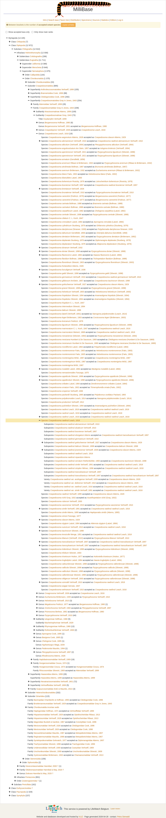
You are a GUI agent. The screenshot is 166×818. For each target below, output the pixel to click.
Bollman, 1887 (66, 167)
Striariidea (40, 696)
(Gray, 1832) (101, 498)
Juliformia (36, 64)
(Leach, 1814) (109, 314)
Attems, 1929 (110, 137)
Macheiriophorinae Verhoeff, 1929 (59, 623)
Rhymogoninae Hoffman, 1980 (58, 626)
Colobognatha (36, 56)
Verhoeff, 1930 (65, 501)
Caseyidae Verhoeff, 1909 (83, 748)
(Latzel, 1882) (110, 211)
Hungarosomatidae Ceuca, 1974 (53, 663)
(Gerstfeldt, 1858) (67, 159)
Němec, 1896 (73, 468)
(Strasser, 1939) (67, 229)
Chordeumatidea (43, 82)
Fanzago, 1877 (65, 516)
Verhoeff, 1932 (66, 248)
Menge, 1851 (65, 534)
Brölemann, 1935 (58, 597)
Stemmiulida (35, 759)
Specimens (86, 20)
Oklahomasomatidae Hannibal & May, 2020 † (45, 770)
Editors (113, 20)
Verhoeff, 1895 (65, 494)
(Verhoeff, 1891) (65, 314)
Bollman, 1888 (65, 203)
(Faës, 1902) (102, 174)
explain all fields (68, 25)
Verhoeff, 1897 (66, 185)
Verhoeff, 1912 (66, 402)
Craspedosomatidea (44, 86)
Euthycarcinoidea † (25, 788)
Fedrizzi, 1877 (56, 604)
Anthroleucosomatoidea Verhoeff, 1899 (57, 89)
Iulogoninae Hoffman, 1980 (56, 619)
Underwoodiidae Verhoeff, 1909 (47, 748)
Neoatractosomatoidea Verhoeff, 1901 (57, 681)
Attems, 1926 (66, 137)
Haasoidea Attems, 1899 (51, 678)
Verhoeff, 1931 (57, 126)
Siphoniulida (33, 762)
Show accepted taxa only (18, 32)
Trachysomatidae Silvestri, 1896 (47, 744)
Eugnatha (34, 60)
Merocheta (36, 67)
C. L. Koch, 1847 (66, 218)
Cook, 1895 (52, 634)
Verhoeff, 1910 (67, 141)
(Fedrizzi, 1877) (113, 196)
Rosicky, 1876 (66, 181)
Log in (120, 20)
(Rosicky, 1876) (114, 181)
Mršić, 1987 (66, 358)
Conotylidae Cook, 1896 (86, 722)
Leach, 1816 (93, 130)
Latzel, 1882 (66, 211)
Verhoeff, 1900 (66, 292)
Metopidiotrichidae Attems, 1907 (89, 733)
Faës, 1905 (67, 350)
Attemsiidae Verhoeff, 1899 (50, 104)
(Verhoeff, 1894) (66, 145)
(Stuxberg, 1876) (112, 225)
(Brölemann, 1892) (116, 236)
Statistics (105, 20)
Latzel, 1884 (65, 222)
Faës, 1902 (63, 174)
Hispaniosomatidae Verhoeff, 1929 (48, 715)
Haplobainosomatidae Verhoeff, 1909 (55, 659)
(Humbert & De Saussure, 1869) (131, 339)
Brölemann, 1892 (67, 236)
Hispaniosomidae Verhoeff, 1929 (47, 718)
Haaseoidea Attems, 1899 (52, 674)
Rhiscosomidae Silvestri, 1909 (52, 670)
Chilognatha (27, 49)
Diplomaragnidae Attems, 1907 (91, 740)
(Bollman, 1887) (111, 167)
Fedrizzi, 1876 (66, 321)
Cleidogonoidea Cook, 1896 (53, 97)
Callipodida (35, 75)
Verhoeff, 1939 (76, 450)
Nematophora (38, 71)
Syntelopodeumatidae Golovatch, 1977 (50, 740)
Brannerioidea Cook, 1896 (52, 93)
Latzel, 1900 (65, 178)
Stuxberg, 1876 (67, 225)
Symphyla (21, 795)
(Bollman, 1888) (107, 203)
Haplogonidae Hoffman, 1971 (46, 711)
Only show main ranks (42, 32)
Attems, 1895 (64, 512)
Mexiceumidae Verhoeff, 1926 (46, 729)
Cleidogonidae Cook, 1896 (91, 700)
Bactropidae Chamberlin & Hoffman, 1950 (51, 700)
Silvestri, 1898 (65, 214)
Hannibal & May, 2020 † (39, 773)
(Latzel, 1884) (109, 222)
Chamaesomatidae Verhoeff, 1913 (88, 755)
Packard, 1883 (110, 395)
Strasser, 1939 (115, 229)
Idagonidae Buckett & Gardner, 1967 (49, 722)
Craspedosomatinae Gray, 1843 (58, 115)
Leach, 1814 (67, 398)
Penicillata (26, 784)
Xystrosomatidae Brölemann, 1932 (48, 755)
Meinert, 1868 (67, 332)
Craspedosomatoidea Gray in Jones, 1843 (59, 100)
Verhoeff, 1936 (57, 130)
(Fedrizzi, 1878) (66, 196)
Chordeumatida (36, 78)
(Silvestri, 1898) (116, 152)
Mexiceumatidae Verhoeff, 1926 (47, 726)
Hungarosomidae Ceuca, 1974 (52, 667)
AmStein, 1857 (66, 281)
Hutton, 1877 (65, 556)
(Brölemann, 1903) (109, 317)
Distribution (75, 20)
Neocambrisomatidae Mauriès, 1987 (49, 733)
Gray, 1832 (62, 498)
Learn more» (115, 809)
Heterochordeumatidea (45, 692)
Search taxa (53, 20)
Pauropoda (21, 792)
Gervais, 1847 (64, 586)
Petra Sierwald (123, 817)
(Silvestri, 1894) (112, 295)
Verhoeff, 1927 (67, 284)
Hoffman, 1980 (57, 122)
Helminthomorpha (33, 53)
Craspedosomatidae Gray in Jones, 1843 (56, 108)
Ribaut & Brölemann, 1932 (71, 163)
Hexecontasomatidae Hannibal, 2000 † (42, 766)
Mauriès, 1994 (53, 648)
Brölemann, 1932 (67, 170)
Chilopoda (21, 42)
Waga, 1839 (53, 645)
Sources (96, 20)
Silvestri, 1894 (66, 295)
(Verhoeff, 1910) (66, 538)
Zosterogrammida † (30, 781)
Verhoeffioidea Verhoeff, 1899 (53, 685)
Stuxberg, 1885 (66, 395)
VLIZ (81, 817)
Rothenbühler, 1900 (77, 461)
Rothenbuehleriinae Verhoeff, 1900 (59, 630)
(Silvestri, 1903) (114, 262)
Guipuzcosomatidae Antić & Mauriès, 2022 (54, 689)
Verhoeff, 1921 (67, 152)
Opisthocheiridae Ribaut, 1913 (87, 715)
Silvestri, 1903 (66, 262)
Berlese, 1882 (56, 612)
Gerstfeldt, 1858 (67, 233)
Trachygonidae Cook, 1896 (83, 744)
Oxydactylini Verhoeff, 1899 (54, 119)
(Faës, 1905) (114, 350)
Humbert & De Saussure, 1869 (73, 339)
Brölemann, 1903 (65, 317)
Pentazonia (30, 777)
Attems (72, 435)
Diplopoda (21, 45)
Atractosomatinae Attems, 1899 (58, 111)
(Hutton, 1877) (109, 556)
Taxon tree (64, 20)
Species (45, 420)
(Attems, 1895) (104, 512)
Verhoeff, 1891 (73, 464)
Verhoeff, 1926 (66, 189)
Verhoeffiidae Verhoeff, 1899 (82, 711)
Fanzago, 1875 (69, 373)
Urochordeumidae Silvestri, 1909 (47, 751)
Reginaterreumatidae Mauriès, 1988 (49, 737)
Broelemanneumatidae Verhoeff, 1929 (50, 704)
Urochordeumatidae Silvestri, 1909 (87, 751)
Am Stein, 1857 (69, 148)
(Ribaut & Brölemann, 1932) (128, 163)
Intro (45, 20)
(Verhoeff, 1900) (113, 292)
